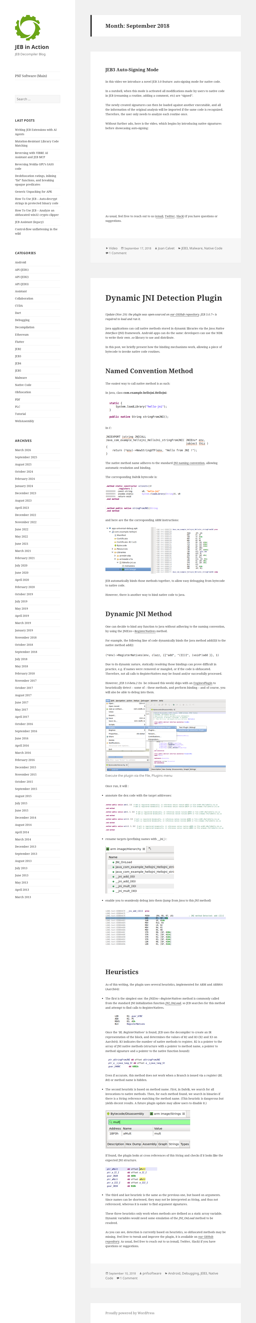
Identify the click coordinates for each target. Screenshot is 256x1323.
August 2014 (23, 825)
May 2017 (21, 709)
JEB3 (18, 356)
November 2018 (26, 637)
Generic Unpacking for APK (33, 191)
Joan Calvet (166, 248)
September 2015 (26, 789)
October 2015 (24, 781)
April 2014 (22, 832)
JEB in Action (32, 47)
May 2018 (21, 666)
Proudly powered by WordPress (129, 1313)
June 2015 (21, 810)
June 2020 (21, 572)
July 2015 (21, 803)
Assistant (21, 291)
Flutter (19, 342)
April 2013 (22, 890)
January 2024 (24, 486)
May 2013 (21, 882)
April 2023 (22, 508)
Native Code (23, 385)
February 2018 (25, 673)
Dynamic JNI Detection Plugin (163, 297)
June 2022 (21, 529)
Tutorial (20, 414)
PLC (17, 407)
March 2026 (23, 450)
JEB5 (18, 370)
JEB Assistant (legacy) (29, 222)
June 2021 (21, 543)
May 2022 (21, 536)
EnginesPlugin (202, 683)
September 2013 (26, 854)
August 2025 (23, 464)
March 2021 (23, 551)
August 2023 (23, 500)
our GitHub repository (184, 314)
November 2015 (26, 774)
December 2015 (25, 767)
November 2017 (26, 680)
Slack (179, 216)
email (159, 216)
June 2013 (21, 875)
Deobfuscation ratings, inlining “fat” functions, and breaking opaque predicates (35, 180)
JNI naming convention (189, 463)
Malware (21, 378)
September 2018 (26, 652)
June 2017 (21, 702)
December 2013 (25, 846)
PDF (17, 399)
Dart (18, 313)
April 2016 (22, 745)
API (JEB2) (22, 277)
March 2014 (23, 839)
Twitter (170, 216)
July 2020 (21, 565)
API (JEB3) (22, 284)
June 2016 (21, 738)
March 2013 (23, 897)
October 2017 (24, 688)
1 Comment (118, 253)
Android (20, 262)
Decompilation (24, 327)
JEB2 (18, 349)
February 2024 (25, 479)
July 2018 (21, 659)
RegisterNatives (145, 631)
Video (113, 248)
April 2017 (22, 717)
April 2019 (22, 616)
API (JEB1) (22, 270)
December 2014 (25, 817)
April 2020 (22, 580)
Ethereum (22, 334)
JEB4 (18, 363)
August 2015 (23, 796)
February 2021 (25, 558)
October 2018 (24, 645)
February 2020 (25, 587)
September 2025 (26, 457)
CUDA (19, 305)
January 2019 (24, 630)
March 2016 (23, 753)
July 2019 (21, 601)
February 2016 (25, 760)
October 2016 (24, 724)
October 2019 (24, 594)
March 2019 (23, 623)
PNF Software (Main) (31, 76)
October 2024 (24, 471)
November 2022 (26, 522)
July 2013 (21, 868)
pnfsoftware (152, 1273)
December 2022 (25, 515)
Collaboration (24, 298)
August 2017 (23, 695)
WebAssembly (24, 421)
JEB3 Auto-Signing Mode (132, 69)
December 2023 (25, 493)
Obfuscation (23, 392)
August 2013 (23, 861)
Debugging (22, 320)
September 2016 (26, 731)
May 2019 (21, 608)
